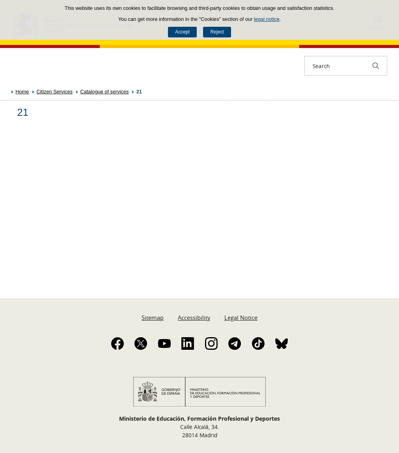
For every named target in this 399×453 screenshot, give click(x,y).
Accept (182, 32)
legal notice (267, 19)
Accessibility (194, 317)
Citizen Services (55, 92)
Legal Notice (240, 317)
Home (22, 92)
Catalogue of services (104, 92)
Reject (217, 32)
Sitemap (153, 317)
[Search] (376, 66)
